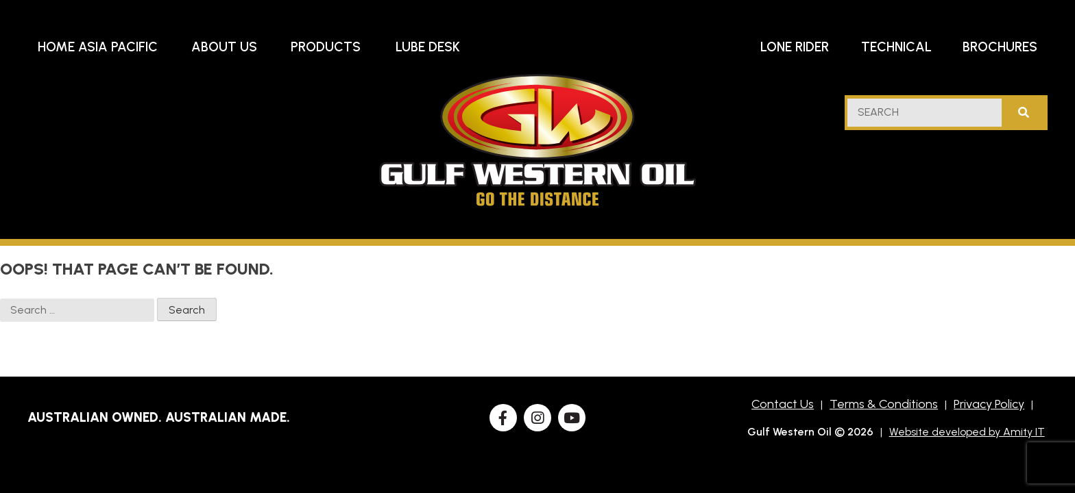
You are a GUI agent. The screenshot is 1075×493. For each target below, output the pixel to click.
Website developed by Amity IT (967, 431)
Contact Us (782, 404)
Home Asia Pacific (98, 47)
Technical (896, 47)
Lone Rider (794, 47)
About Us (224, 47)
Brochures (1000, 47)
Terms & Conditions (884, 404)
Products (326, 47)
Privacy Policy (989, 404)
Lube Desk (428, 47)
